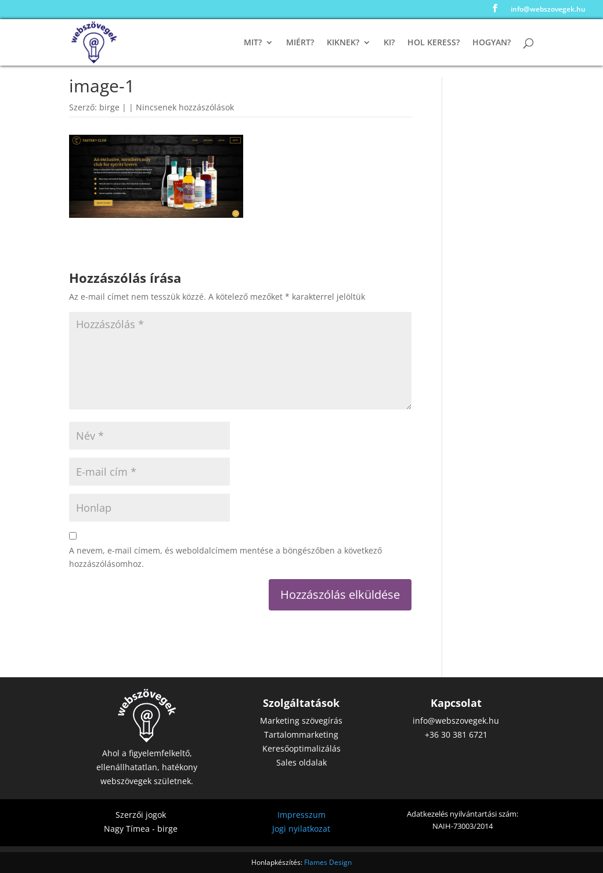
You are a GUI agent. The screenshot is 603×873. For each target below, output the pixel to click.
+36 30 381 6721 (456, 734)
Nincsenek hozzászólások (185, 107)
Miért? (300, 43)
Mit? (253, 43)
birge (109, 107)
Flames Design (328, 862)
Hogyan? (491, 43)
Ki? (389, 43)
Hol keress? (433, 43)
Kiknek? (343, 43)
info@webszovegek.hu (548, 10)
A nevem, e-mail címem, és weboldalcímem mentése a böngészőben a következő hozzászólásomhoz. (225, 557)
